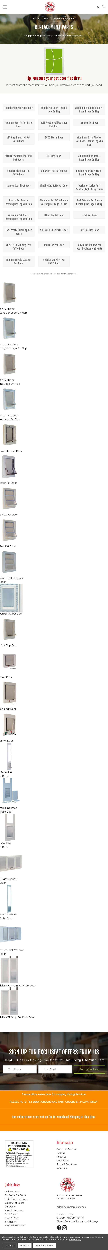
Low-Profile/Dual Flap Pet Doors (18, 232)
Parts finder (11, 1214)
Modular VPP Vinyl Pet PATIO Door (54, 261)
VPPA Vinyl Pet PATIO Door (54, 170)
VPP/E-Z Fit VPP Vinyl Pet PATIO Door (18, 246)
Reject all (24, 1245)
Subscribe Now (89, 1069)
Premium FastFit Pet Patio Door (18, 124)
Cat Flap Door (54, 156)
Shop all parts (12, 1218)
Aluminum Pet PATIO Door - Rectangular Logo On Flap (54, 202)
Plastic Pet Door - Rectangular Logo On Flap (18, 202)
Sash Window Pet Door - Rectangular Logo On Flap (89, 202)
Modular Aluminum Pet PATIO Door (18, 172)
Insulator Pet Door (54, 244)
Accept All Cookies (44, 1245)
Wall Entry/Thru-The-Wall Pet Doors (18, 157)
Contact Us (62, 1160)
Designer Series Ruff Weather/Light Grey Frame (89, 187)
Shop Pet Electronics (15, 1225)
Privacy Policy (75, 1239)
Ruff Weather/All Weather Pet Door (54, 124)
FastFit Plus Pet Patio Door (18, 107)
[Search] (98, 6)
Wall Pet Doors (12, 1191)
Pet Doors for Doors (15, 1195)
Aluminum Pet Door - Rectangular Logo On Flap (18, 217)
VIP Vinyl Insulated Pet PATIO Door (18, 139)
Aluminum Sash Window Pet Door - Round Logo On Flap (89, 141)
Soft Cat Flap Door (89, 230)
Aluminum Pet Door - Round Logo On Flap (89, 157)
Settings (9, 1245)
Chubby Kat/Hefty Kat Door (54, 185)
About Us (61, 1156)
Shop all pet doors (14, 1210)
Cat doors (10, 1206)
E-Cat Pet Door (89, 215)
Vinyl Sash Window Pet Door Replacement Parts (89, 246)
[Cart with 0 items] (103, 6)
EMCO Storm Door (54, 137)
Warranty (62, 1168)
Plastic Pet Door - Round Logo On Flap (54, 109)
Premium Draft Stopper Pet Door (18, 261)
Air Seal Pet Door (89, 122)
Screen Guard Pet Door (18, 185)
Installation (10, 1221)
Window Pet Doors (14, 1202)
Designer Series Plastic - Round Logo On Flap (89, 172)
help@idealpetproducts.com (71, 1207)
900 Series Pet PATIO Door (54, 230)
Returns (61, 1153)
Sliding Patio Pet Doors (16, 1199)
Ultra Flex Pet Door (54, 215)
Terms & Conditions (67, 1164)
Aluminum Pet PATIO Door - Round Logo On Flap (89, 109)
